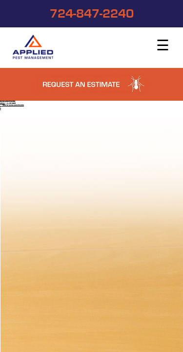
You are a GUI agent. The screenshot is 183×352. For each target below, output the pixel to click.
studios (2, 103)
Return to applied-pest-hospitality (12, 105)
